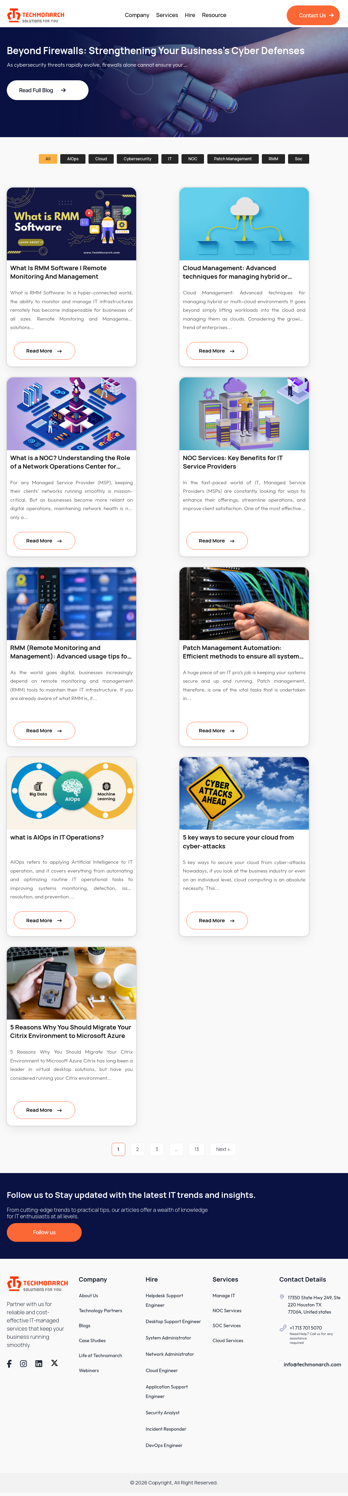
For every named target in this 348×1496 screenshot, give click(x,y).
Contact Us (316, 15)
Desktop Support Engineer (173, 1325)
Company (137, 15)
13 (196, 1151)
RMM (273, 159)
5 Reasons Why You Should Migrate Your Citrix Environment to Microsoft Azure (67, 1033)
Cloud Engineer (162, 1374)
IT (170, 159)
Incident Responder (166, 1432)
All (48, 159)
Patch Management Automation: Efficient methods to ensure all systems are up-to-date (233, 653)
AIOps (73, 159)
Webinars (89, 1374)
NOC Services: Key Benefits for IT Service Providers (234, 462)
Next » (223, 1151)
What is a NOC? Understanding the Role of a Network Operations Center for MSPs (67, 462)
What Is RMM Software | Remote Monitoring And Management (59, 272)
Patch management (233, 159)
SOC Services (226, 1329)
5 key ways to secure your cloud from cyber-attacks (240, 843)
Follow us (44, 1235)
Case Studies (92, 1344)
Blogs (84, 1329)
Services (167, 15)
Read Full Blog (42, 90)
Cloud (101, 159)
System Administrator (168, 1341)
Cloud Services (227, 1344)
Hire (190, 15)
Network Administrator (170, 1357)
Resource (214, 15)
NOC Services (226, 1314)
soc (298, 159)
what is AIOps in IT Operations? (58, 838)
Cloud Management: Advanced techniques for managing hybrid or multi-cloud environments (236, 272)
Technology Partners (100, 1314)
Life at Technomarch (100, 1359)
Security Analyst (163, 1416)
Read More (39, 351)
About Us (88, 1299)
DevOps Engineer (164, 1449)
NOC (192, 159)
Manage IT (223, 1299)
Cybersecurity (137, 159)
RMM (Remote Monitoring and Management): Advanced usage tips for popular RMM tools (71, 653)
